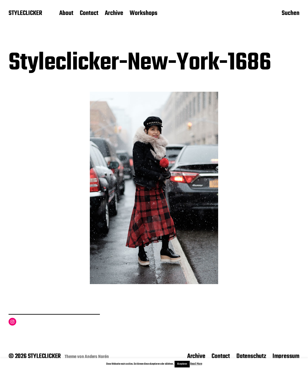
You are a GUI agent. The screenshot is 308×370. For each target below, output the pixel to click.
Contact (89, 13)
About (66, 13)
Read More (196, 364)
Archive (114, 13)
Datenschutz (251, 356)
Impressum (285, 356)
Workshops (143, 13)
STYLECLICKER (25, 13)
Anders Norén (97, 356)
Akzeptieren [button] (182, 364)
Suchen (290, 13)
